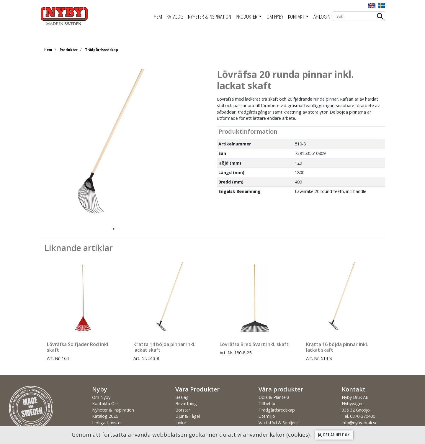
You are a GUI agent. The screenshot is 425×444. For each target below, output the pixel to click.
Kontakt (296, 16)
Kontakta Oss (105, 403)
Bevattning (186, 403)
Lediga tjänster (107, 422)
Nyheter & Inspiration (209, 16)
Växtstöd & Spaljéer (278, 422)
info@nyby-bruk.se (359, 422)
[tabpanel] (109, 147)
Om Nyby (275, 16)
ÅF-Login (321, 16)
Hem (158, 16)
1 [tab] (114, 229)
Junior (180, 422)
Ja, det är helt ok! (334, 435)
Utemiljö (267, 416)
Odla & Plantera (274, 397)
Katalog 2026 (105, 416)
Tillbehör (267, 403)
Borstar (182, 410)
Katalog (175, 16)
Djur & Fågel (187, 416)
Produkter (246, 16)
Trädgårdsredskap (101, 50)
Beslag (182, 397)
